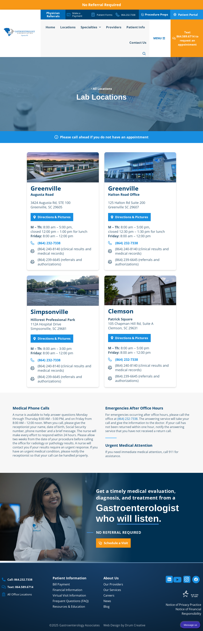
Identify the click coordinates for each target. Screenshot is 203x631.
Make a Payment (77, 14)
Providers (113, 27)
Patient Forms (104, 14)
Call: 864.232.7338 (19, 579)
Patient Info (135, 27)
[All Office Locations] (4, 594)
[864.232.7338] (117, 14)
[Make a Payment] (68, 14)
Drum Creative (135, 625)
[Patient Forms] (93, 14)
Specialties (91, 27)
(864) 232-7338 (127, 419)
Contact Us (137, 42)
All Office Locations (19, 594)
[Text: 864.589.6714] (4, 587)
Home (50, 27)
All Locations (101, 89)
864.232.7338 (128, 14)
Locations (67, 27)
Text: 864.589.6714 (20, 587)
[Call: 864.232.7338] (4, 579)
